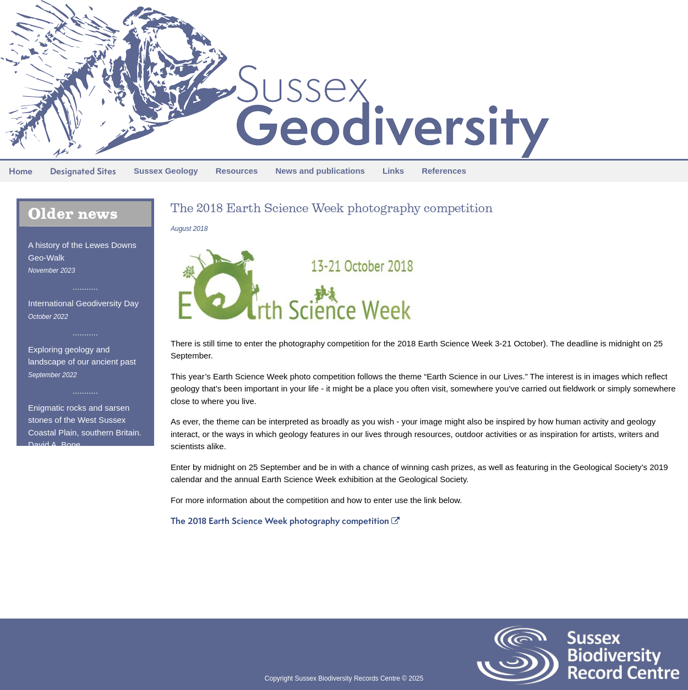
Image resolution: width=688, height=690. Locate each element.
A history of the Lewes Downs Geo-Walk (82, 257)
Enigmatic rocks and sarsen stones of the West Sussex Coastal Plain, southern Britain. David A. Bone (84, 432)
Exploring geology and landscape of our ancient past (82, 362)
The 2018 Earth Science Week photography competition (285, 521)
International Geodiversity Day (83, 310)
